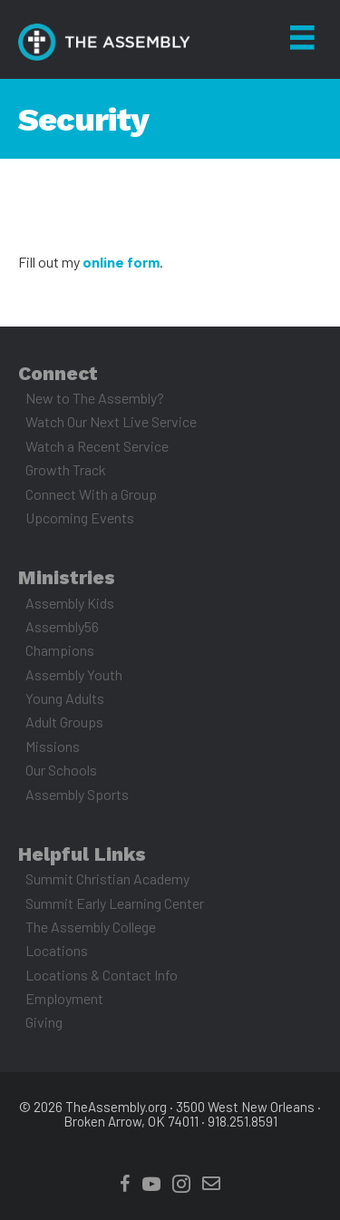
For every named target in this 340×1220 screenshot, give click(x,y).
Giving (44, 1021)
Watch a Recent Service (97, 445)
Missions (52, 746)
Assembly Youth (73, 674)
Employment (64, 998)
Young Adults (64, 698)
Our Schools (61, 769)
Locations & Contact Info (101, 974)
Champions (59, 650)
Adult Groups (64, 721)
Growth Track (65, 469)
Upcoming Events (79, 517)
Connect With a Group (91, 494)
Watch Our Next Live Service (111, 421)
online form (121, 261)
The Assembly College (90, 926)
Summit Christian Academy (107, 878)
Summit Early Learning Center (114, 903)
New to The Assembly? (94, 397)
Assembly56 (62, 626)
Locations (56, 950)
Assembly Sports (77, 794)
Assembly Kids (69, 602)
